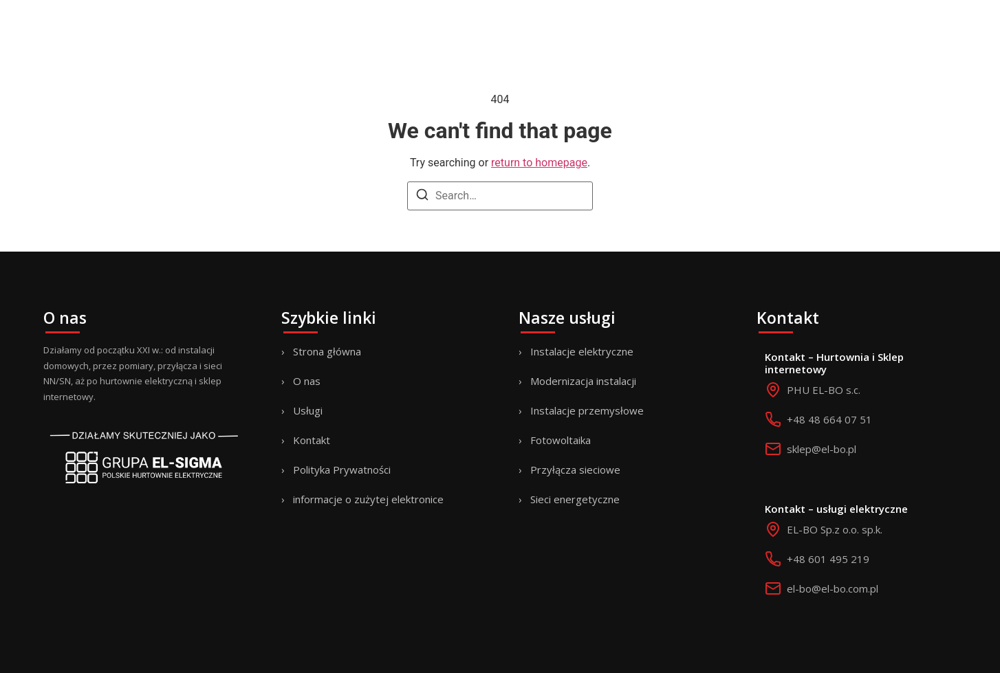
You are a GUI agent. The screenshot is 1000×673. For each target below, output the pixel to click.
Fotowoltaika (560, 440)
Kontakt (311, 440)
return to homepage (539, 162)
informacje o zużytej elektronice (368, 499)
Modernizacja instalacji (583, 381)
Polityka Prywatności (342, 469)
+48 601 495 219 (828, 559)
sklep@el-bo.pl (821, 449)
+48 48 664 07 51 (829, 419)
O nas (306, 381)
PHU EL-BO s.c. (823, 390)
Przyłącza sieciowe (575, 469)
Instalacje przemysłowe (587, 410)
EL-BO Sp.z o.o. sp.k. (834, 529)
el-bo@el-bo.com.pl (832, 588)
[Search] (422, 197)
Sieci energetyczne (575, 499)
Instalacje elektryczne (581, 351)
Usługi (308, 410)
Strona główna (327, 351)
